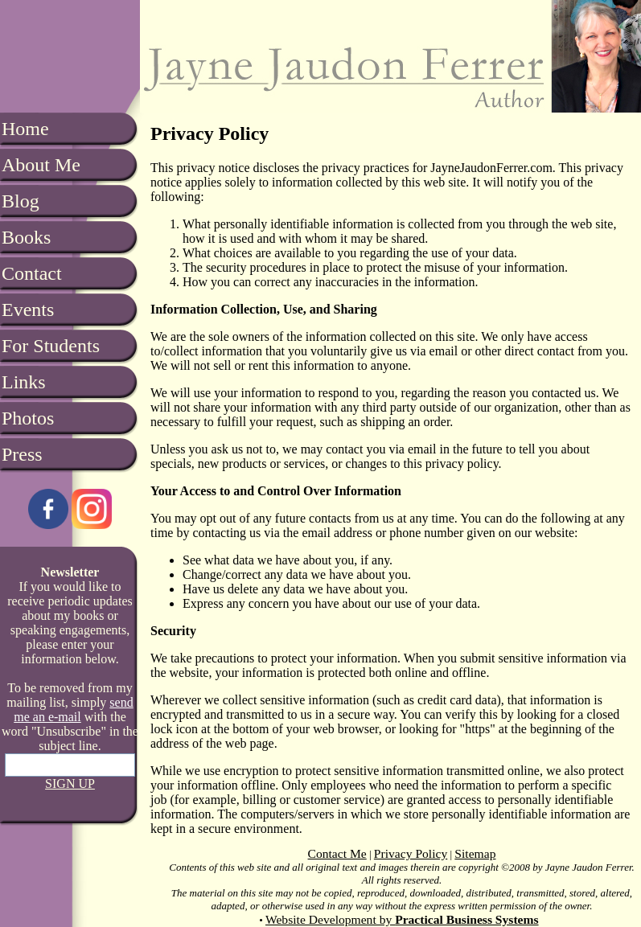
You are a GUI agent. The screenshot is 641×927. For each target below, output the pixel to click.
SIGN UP (70, 783)
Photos (28, 418)
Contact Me (337, 853)
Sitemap (474, 853)
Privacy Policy (410, 853)
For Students (51, 345)
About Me (41, 164)
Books (26, 237)
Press (22, 454)
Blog (20, 201)
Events (28, 309)
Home (25, 128)
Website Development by (402, 919)
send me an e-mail (73, 709)
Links (24, 381)
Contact (32, 273)
